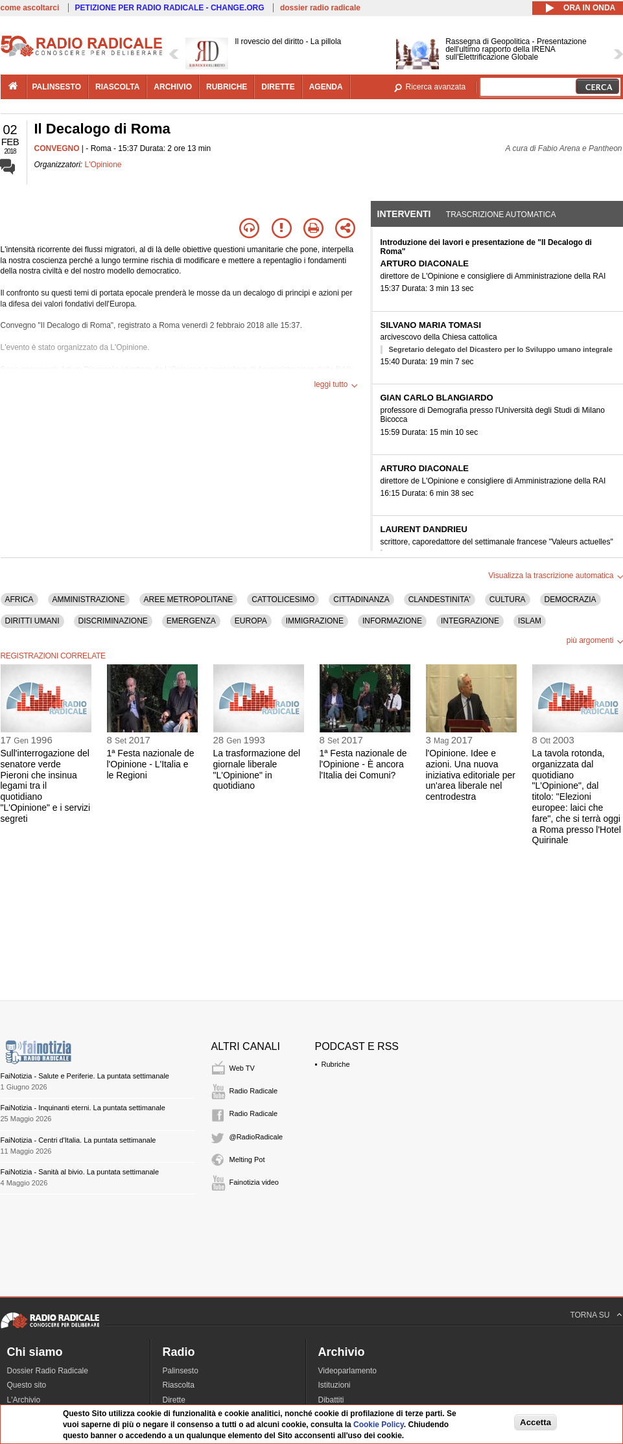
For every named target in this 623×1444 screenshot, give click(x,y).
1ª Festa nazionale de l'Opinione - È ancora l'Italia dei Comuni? (363, 764)
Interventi (404, 214)
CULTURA (507, 599)
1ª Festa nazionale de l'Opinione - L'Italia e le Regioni (150, 764)
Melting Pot (247, 1159)
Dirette (174, 1399)
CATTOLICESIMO (283, 599)
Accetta (535, 1422)
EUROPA (251, 620)
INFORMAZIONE (392, 620)
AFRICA (19, 599)
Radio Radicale (253, 1091)
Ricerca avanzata (436, 86)
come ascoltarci (30, 7)
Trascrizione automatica (501, 214)
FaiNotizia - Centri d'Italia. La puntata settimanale (78, 1140)
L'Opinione (103, 164)
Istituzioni (334, 1385)
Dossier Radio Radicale (47, 1370)
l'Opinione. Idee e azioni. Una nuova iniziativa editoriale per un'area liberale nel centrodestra (471, 775)
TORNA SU (589, 1315)
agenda (326, 86)
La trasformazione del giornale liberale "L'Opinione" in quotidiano (257, 769)
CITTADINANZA (361, 599)
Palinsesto (180, 1370)
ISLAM (529, 620)
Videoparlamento (347, 1370)
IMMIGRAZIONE (315, 620)
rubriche (226, 86)
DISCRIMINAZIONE (113, 620)
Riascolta (178, 1385)
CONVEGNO (57, 148)
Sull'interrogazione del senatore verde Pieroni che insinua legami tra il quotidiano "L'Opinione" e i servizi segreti (46, 786)
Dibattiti (331, 1399)
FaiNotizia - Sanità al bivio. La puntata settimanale (80, 1172)
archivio (173, 86)
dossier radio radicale (320, 7)
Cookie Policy (378, 1424)
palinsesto (57, 86)
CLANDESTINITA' (439, 599)
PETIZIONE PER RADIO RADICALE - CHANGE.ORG (169, 7)
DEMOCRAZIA (570, 599)
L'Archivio (24, 1399)
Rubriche (336, 1064)
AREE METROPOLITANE (188, 599)
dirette (277, 86)
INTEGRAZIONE (470, 620)
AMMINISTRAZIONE (89, 599)
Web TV (242, 1068)
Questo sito (27, 1385)
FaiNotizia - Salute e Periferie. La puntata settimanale (85, 1076)
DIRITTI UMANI (32, 620)
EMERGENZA (191, 620)
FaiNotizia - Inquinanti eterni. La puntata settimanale (83, 1108)
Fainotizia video (254, 1182)
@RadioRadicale (256, 1137)
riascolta (117, 86)
